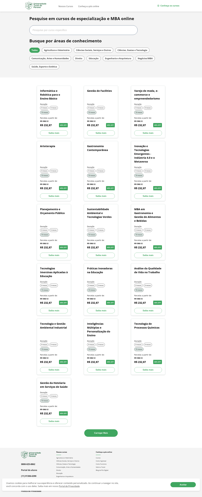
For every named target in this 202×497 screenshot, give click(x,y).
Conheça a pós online (88, 6)
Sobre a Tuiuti (100, 467)
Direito (78, 58)
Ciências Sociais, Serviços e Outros (93, 50)
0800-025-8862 (28, 464)
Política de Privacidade (31, 491)
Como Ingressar (101, 461)
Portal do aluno (29, 470)
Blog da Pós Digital (102, 470)
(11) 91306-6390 (28, 476)
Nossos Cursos (65, 6)
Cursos (98, 458)
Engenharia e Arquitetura (118, 58)
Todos (35, 50)
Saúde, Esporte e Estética (44, 66)
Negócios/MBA (145, 58)
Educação (94, 58)
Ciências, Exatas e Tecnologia (132, 50)
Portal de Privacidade (69, 486)
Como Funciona (101, 464)
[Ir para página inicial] (35, 6)
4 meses (44, 108)
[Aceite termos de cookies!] (183, 484)
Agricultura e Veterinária (57, 50)
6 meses (54, 108)
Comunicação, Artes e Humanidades (50, 58)
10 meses (44, 112)
